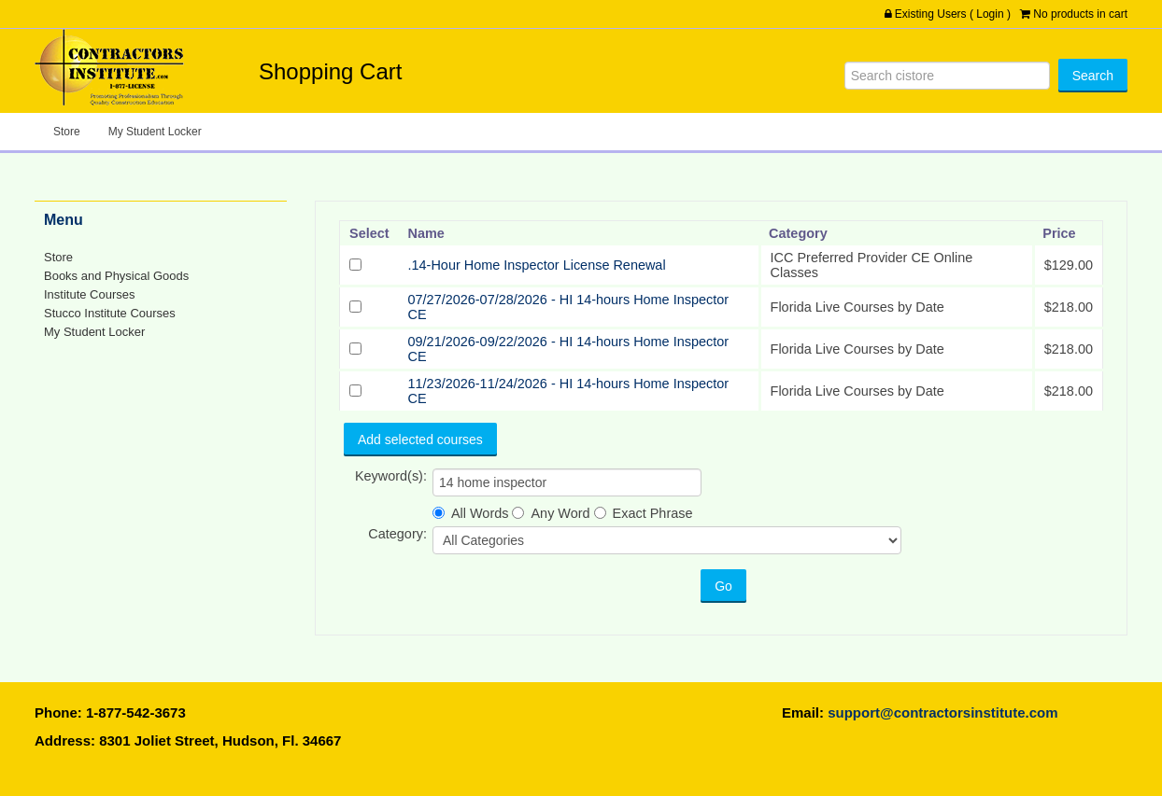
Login (989, 14)
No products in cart (1080, 14)
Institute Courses (89, 294)
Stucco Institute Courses (110, 313)
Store (66, 131)
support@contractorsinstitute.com (942, 712)
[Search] (947, 76)
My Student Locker (155, 131)
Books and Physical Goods (116, 276)
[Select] (355, 264)
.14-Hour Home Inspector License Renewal (537, 265)
